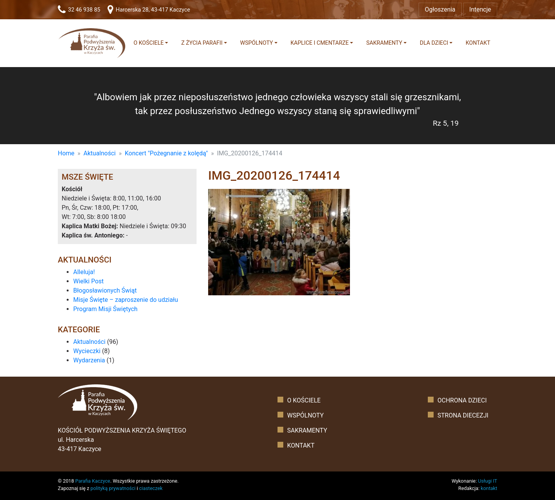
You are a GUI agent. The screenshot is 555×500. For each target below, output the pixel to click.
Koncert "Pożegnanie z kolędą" (166, 153)
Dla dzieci (434, 43)
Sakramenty (384, 43)
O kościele (149, 43)
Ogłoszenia (440, 9)
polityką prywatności (113, 488)
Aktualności (100, 153)
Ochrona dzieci (462, 400)
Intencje (480, 9)
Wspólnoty (256, 43)
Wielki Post (88, 281)
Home (66, 153)
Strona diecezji (462, 415)
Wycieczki (87, 351)
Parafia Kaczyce (92, 481)
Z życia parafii (201, 43)
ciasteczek (151, 488)
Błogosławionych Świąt (105, 290)
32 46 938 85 (79, 10)
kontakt (489, 488)
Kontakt (478, 43)
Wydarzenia (89, 360)
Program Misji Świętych (105, 309)
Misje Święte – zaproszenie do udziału (125, 299)
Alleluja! (84, 272)
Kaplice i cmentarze (320, 43)
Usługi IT (487, 481)
